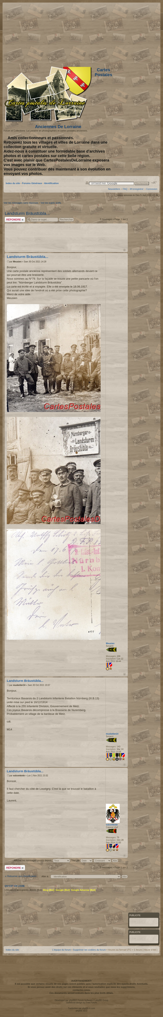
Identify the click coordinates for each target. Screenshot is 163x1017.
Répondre (15, 219)
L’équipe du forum (61, 949)
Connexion (151, 189)
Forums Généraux (32, 183)
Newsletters (114, 189)
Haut (124, 250)
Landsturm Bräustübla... (27, 213)
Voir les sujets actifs (51, 203)
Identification (51, 183)
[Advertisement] (123, 33)
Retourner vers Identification (22, 876)
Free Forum (91, 1002)
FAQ (125, 189)
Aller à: (45, 876)
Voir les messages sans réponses (21, 203)
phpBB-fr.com (88, 1008)
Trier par (82, 860)
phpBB (72, 1000)
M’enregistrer (136, 189)
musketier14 (19, 685)
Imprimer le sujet (87, 183)
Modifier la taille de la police (154, 183)
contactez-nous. (81, 990)
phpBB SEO (81, 1011)
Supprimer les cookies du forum (89, 949)
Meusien (17, 261)
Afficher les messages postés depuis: (42, 860)
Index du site (13, 183)
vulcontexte (19, 775)
